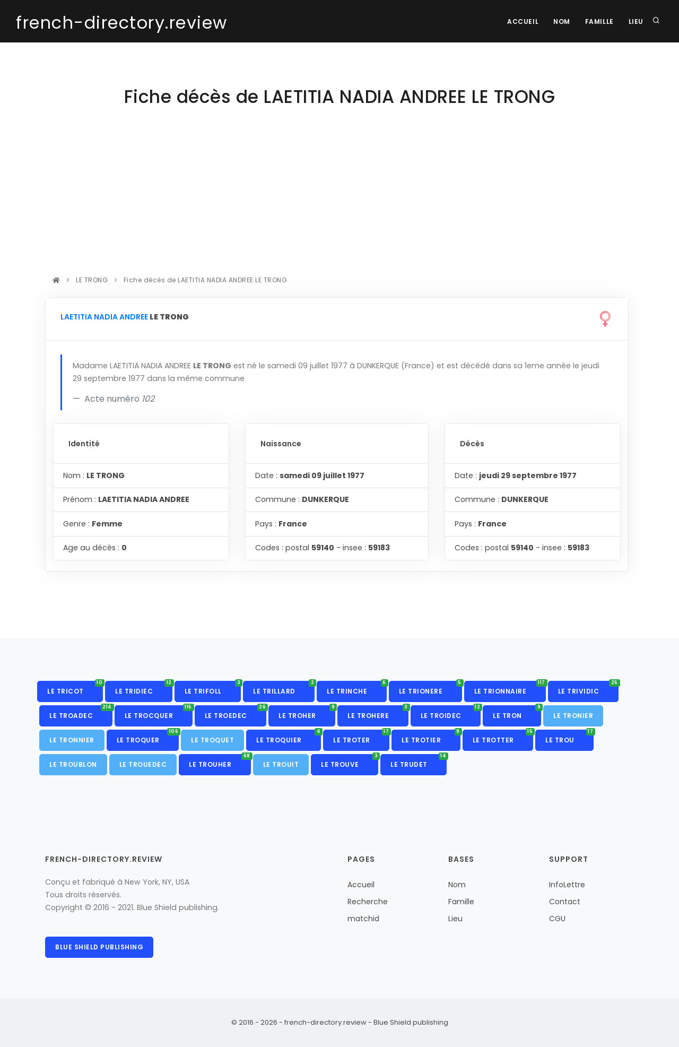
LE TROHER (306, 712)
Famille (597, 21)
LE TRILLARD (284, 688)
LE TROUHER (220, 761)
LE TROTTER (503, 737)
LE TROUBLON (73, 764)
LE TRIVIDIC (588, 688)
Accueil (518, 21)
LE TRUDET (418, 761)
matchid (363, 918)
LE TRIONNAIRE (510, 688)
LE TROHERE (377, 712)
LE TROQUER (148, 737)
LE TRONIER (573, 715)
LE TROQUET (212, 740)
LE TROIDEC (451, 712)
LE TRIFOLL (213, 688)
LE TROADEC (80, 712)
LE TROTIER (431, 737)
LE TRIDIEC (143, 688)
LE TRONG (92, 279)
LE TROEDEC (236, 712)
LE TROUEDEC (143, 764)
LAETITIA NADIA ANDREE (104, 316)
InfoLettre (567, 884)
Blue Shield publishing (99, 946)
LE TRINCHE (357, 688)
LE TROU (569, 737)
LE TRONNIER (71, 740)
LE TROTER (361, 737)
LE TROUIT (281, 764)
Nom (559, 21)
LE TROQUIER (288, 737)
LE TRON (517, 712)
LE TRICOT (75, 688)
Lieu (635, 21)
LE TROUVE (349, 761)
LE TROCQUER (159, 712)
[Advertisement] (337, 194)
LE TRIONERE (430, 688)
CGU (557, 918)
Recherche (367, 901)
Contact (564, 901)
